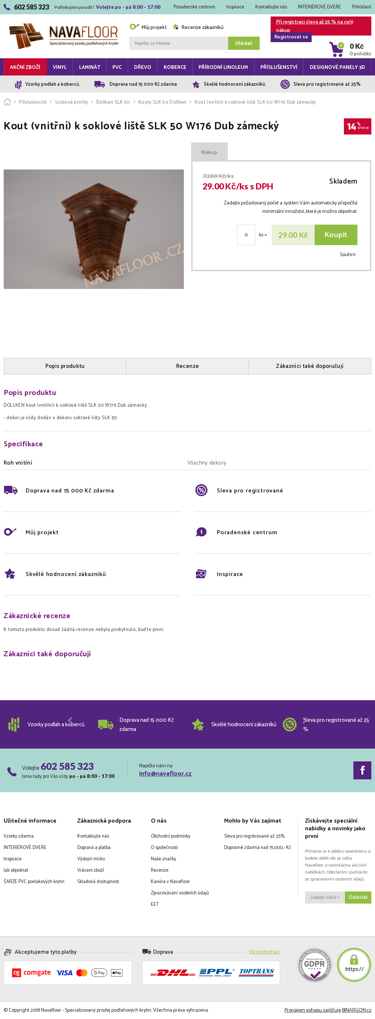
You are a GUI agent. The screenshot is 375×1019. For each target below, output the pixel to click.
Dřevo (142, 67)
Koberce (175, 67)
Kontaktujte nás (271, 7)
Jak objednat (16, 870)
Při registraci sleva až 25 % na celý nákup (312, 27)
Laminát (89, 67)
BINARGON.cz (356, 1010)
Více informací (264, 952)
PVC (117, 67)
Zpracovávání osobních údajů (180, 893)
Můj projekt (148, 27)
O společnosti (164, 848)
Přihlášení (361, 7)
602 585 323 (67, 766)
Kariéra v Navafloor (170, 882)
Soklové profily (71, 102)
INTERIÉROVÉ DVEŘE (319, 7)
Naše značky (163, 859)
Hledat (243, 43)
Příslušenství (278, 67)
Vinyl (60, 67)
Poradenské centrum (194, 7)
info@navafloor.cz (165, 774)
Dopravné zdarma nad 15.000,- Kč (257, 848)
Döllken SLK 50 (113, 102)
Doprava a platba (94, 848)
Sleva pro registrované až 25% (254, 836)
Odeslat (358, 897)
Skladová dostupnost (98, 882)
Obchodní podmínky (170, 836)
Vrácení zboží (90, 870)
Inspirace (235, 7)
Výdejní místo (91, 859)
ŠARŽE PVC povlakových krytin (34, 882)
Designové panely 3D (337, 67)
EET (155, 904)
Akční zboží (25, 67)
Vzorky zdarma (19, 836)
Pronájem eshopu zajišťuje (313, 1010)
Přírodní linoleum (223, 67)
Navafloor (63, 26)
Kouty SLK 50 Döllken (162, 102)
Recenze (159, 870)
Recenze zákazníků (198, 27)
